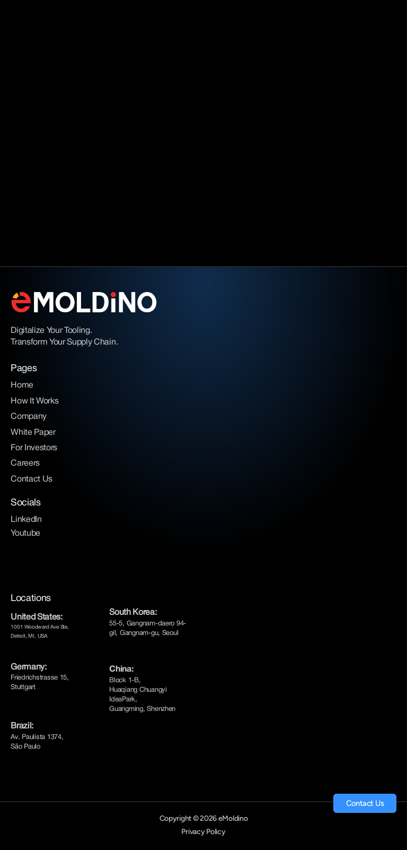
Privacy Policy (203, 831)
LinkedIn (26, 519)
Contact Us (31, 479)
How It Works (34, 401)
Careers (25, 463)
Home (22, 385)
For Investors (34, 448)
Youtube (25, 533)
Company (29, 416)
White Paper (33, 432)
